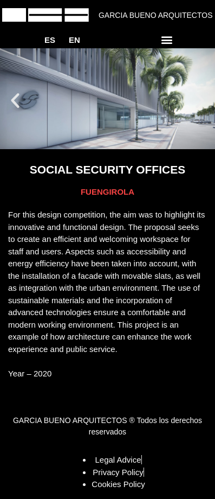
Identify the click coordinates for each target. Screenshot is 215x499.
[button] (167, 39)
